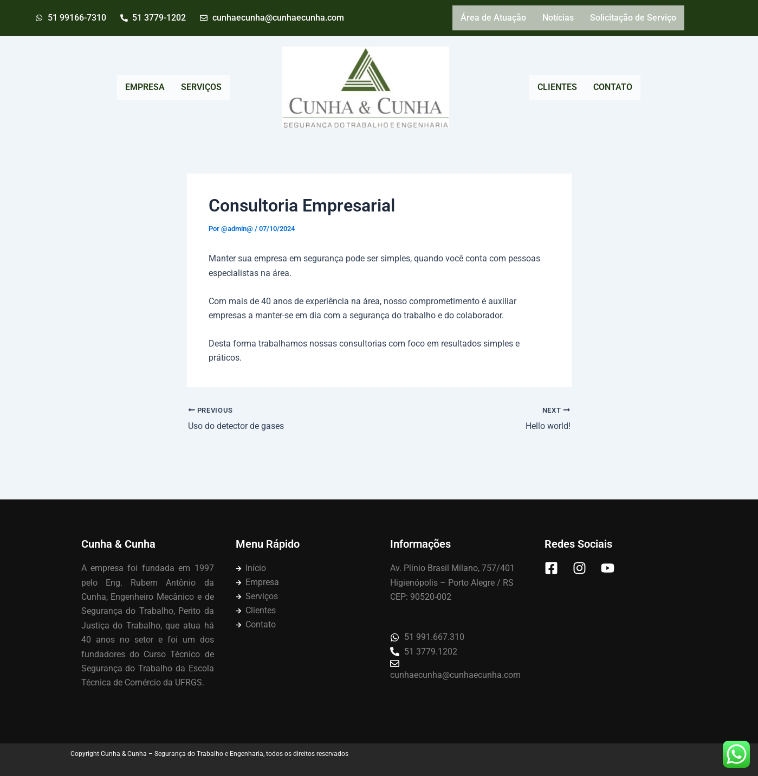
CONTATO (612, 87)
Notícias (558, 17)
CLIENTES (557, 87)
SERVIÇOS (201, 87)
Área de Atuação (493, 17)
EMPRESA (145, 87)
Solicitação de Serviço (633, 17)
